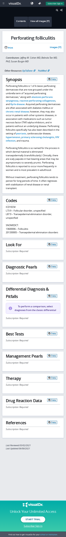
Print (9, 48)
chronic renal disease (17, 111)
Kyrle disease (17, 104)
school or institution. (49, 534)
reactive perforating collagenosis (37, 100)
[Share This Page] (62, 10)
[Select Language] (33, 3)
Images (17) (55, 47)
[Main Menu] (3, 3)
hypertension (13, 137)
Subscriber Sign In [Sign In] (55, 3)
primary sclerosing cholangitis (37, 137)
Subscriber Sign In (33, 526)
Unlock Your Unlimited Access (33, 511)
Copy (53, 79)
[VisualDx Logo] (15, 3)
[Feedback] (40, 3)
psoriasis (21, 133)
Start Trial (33, 519)
